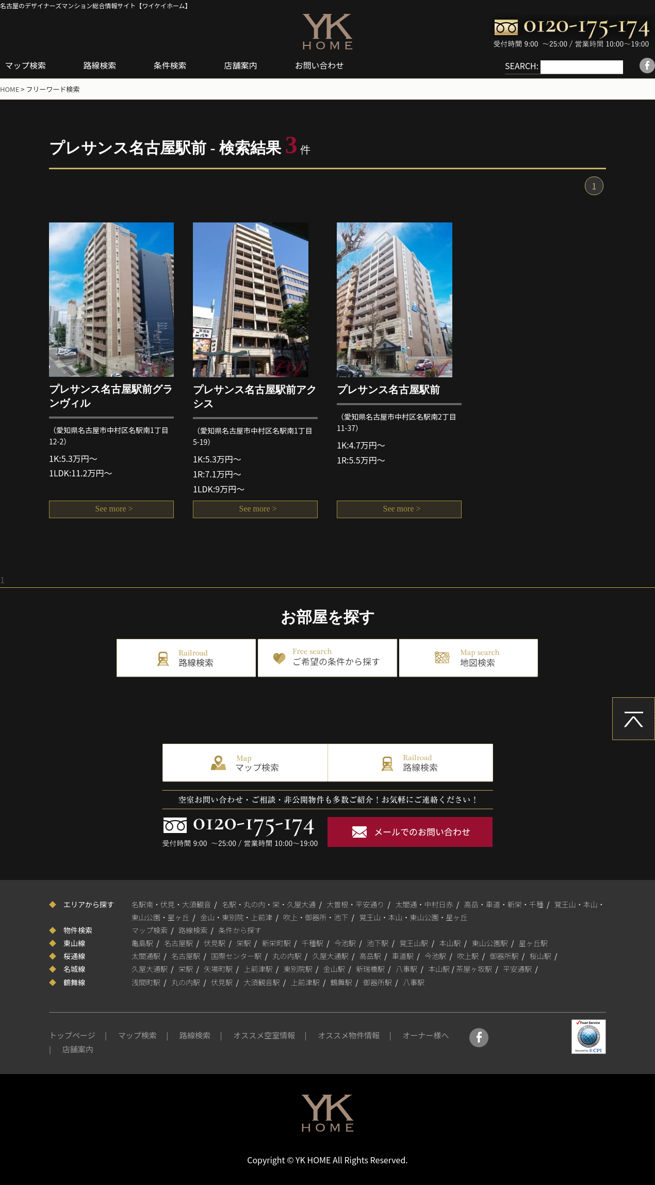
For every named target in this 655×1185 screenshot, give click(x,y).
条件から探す (239, 929)
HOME (9, 88)
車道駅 (403, 955)
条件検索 (171, 65)
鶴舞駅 (341, 981)
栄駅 (244, 942)
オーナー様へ (425, 1034)
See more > (111, 510)
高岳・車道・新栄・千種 (504, 903)
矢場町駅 (218, 968)
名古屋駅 (178, 942)
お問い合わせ (322, 65)
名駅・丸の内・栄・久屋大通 (269, 903)
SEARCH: (511, 65)
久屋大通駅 (331, 955)
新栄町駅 (276, 942)
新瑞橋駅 (370, 968)
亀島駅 (142, 942)
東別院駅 (298, 968)
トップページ (72, 1034)
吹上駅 (468, 955)
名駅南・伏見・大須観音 (171, 903)
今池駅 (345, 942)
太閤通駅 (146, 955)
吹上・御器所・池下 (315, 916)
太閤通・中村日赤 (424, 903)
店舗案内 (242, 65)
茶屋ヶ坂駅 (474, 968)
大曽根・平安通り (355, 903)
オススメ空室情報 (264, 1034)
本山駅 (450, 942)
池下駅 (377, 942)
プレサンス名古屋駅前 (388, 389)
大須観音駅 (262, 981)
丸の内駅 (287, 955)
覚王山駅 (413, 942)
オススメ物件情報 (349, 1034)
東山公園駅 (490, 942)
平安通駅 (517, 968)
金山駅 (334, 968)
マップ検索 (25, 65)
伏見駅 (214, 942)
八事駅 (406, 968)
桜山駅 (540, 955)
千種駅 (312, 942)
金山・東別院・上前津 (236, 916)
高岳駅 (370, 955)
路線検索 (101, 65)
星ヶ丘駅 (533, 942)
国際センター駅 (236, 955)
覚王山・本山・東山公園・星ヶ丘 (413, 916)
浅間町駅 (146, 981)
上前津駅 (258, 968)
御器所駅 (504, 955)
